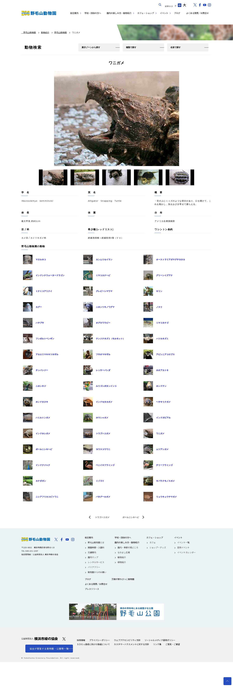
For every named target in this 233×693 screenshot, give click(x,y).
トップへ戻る (227, 681)
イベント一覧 (183, 542)
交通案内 (92, 552)
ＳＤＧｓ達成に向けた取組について (93, 644)
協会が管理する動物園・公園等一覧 (49, 648)
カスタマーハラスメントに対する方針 (131, 644)
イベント (164, 13)
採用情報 (81, 640)
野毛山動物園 (35, 539)
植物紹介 (122, 562)
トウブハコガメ (102, 517)
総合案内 (74, 13)
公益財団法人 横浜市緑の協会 (39, 638)
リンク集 (157, 644)
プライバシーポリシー (99, 640)
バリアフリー (94, 567)
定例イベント (183, 547)
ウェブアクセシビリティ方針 (127, 640)
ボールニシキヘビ (131, 517)
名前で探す (175, 47)
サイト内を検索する (160, 4)
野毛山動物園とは (96, 542)
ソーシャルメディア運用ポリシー (160, 640)
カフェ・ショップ (145, 13)
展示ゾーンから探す (91, 47)
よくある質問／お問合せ (197, 13)
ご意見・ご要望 (172, 644)
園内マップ (93, 557)
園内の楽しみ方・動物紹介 (119, 13)
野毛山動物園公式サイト (38, 13)
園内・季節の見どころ (128, 547)
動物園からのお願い (97, 572)
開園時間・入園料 (96, 547)
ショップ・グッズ (157, 547)
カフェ (152, 542)
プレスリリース (92, 589)
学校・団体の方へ (92, 13)
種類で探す (131, 47)
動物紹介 (122, 557)
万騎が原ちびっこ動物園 (123, 579)
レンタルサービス (96, 562)
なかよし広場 (124, 552)
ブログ (177, 13)
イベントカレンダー (186, 552)
